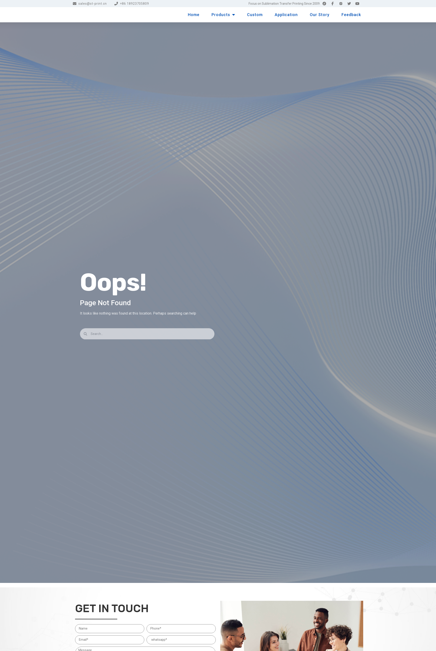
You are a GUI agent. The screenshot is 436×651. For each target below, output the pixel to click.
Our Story (319, 14)
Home (193, 14)
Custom (255, 14)
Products (223, 14)
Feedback (351, 14)
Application (286, 14)
